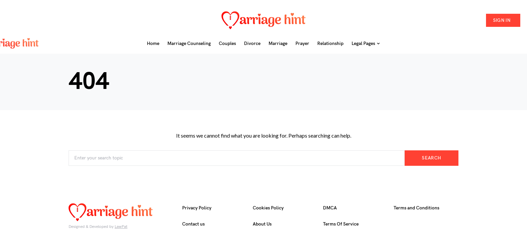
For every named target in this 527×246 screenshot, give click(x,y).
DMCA (330, 208)
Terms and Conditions (416, 208)
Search (431, 158)
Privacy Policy (196, 208)
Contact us (193, 224)
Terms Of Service (341, 224)
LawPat (121, 226)
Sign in (502, 20)
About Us (262, 224)
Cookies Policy (268, 208)
